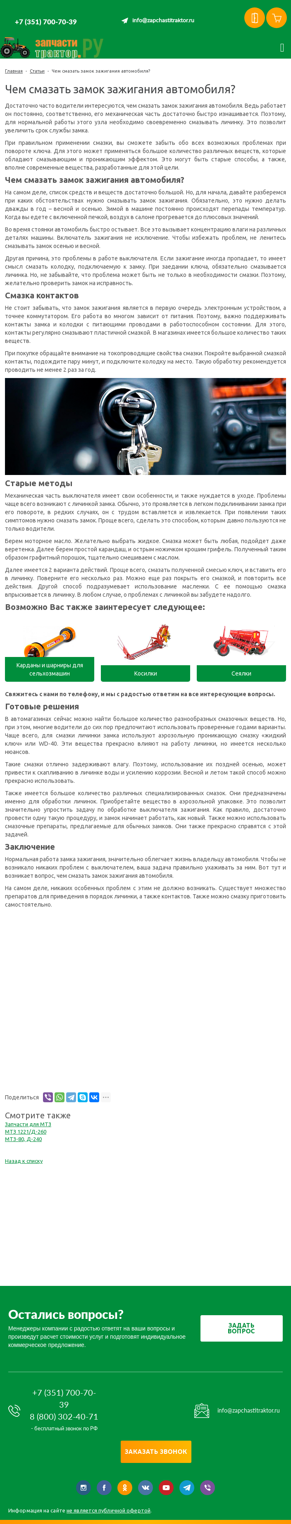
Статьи (37, 71)
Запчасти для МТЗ (28, 1124)
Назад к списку (24, 1161)
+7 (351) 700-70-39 (46, 22)
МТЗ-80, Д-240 (23, 1139)
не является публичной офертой (108, 1510)
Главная (14, 71)
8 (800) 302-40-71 (64, 1416)
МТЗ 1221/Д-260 (25, 1131)
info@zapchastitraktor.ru (163, 21)
